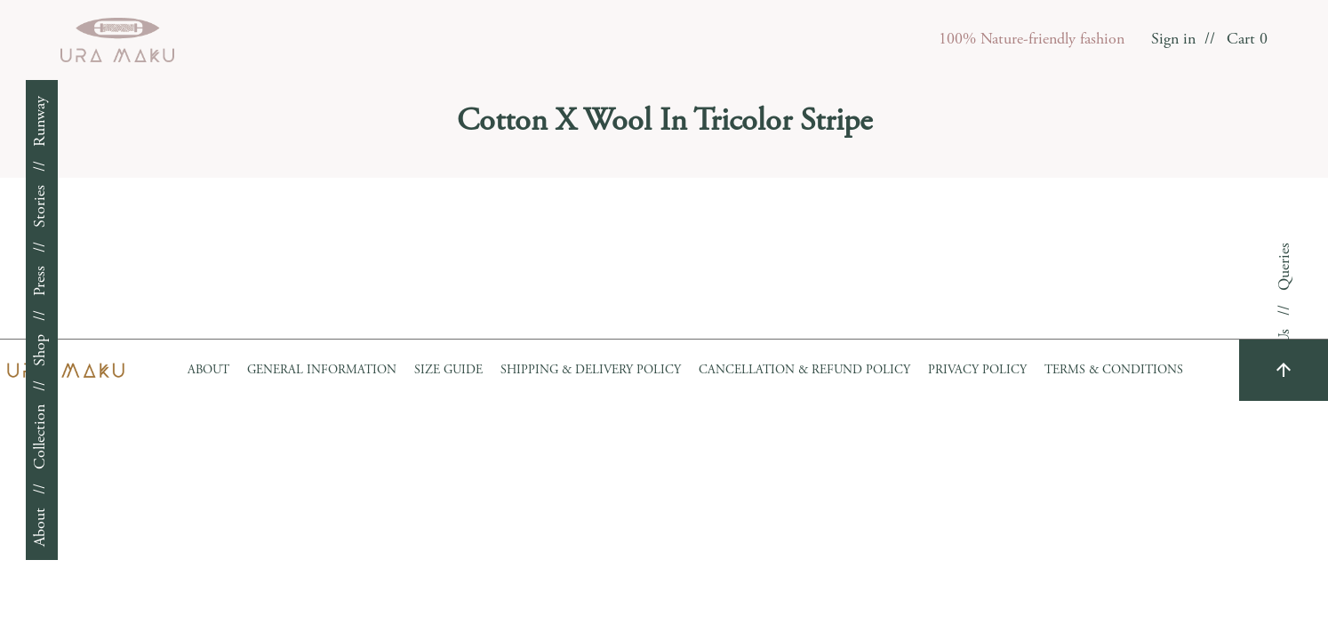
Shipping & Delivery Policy (590, 370)
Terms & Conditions (1113, 370)
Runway (41, 121)
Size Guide (448, 370)
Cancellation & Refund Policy (804, 370)
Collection (41, 436)
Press (41, 281)
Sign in (1173, 40)
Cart (1247, 40)
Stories (41, 206)
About (41, 527)
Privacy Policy (977, 370)
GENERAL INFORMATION (321, 370)
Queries (1285, 267)
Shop (41, 350)
